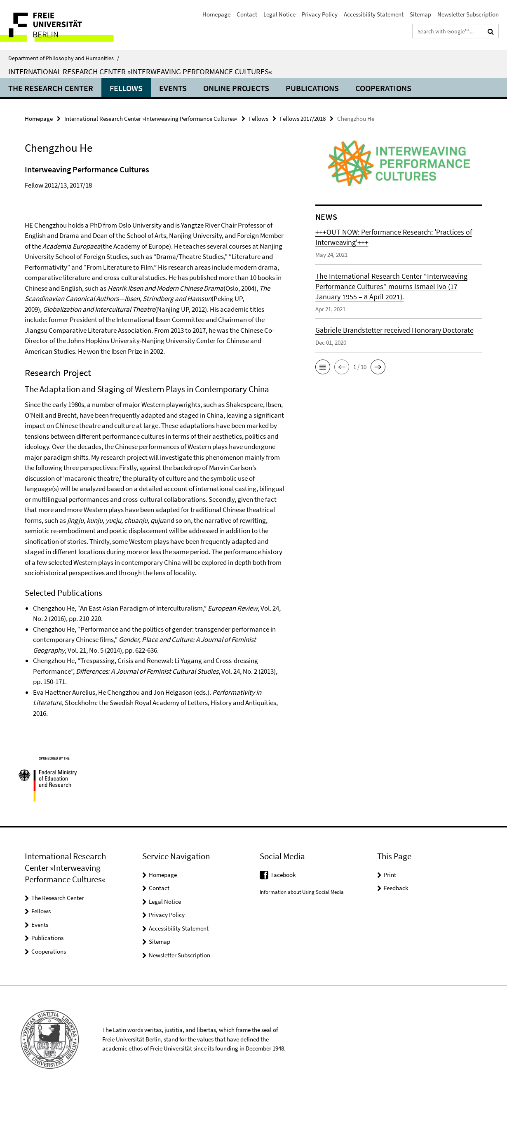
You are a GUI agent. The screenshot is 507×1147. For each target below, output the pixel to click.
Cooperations (383, 88)
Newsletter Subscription (468, 14)
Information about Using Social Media (302, 945)
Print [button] (390, 928)
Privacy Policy (320, 14)
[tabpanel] (155, 467)
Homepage (216, 14)
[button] (322, 367)
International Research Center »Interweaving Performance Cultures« (140, 71)
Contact (247, 14)
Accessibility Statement (374, 14)
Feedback (396, 941)
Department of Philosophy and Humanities (63, 58)
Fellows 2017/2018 (303, 118)
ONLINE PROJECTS (236, 88)
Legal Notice (279, 14)
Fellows (126, 88)
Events (173, 88)
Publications (312, 88)
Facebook (283, 928)
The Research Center (50, 88)
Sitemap (420, 14)
